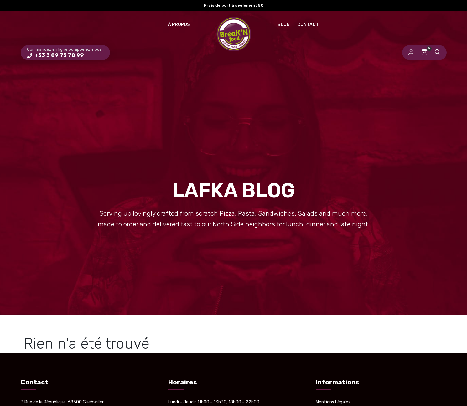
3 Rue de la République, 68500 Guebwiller (62, 402)
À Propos (179, 24)
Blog (284, 24)
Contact (308, 24)
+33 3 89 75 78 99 (59, 55)
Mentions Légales (333, 402)
